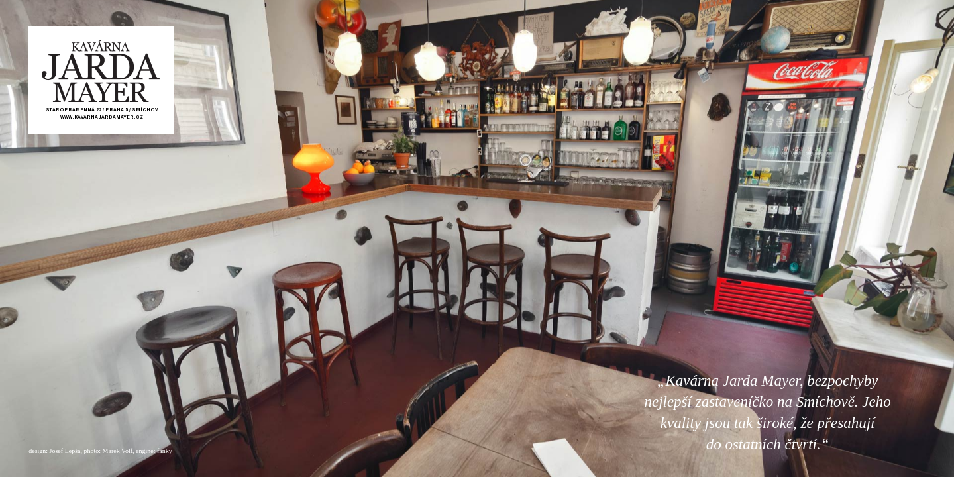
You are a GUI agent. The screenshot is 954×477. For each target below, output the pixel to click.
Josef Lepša (65, 450)
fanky (164, 450)
